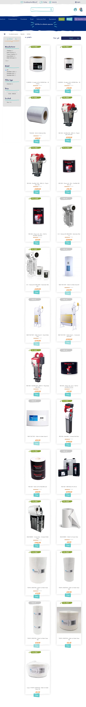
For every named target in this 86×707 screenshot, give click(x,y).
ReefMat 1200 (12, 71)
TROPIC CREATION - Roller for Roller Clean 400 (37, 639)
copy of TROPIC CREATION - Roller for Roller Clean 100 (37, 688)
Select (71, 38)
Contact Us (54, 2)
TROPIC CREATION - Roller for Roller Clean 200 (37, 588)
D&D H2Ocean (11, 58)
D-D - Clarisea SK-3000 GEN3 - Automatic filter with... (37, 285)
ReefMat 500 (11, 75)
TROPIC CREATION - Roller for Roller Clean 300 (69, 588)
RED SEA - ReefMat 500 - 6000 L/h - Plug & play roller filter (69, 133)
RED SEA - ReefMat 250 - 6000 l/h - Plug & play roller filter (37, 386)
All (7, 70)
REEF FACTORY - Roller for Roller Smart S (38, 436)
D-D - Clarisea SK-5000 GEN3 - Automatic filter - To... (69, 234)
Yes (9, 102)
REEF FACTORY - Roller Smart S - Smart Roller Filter (38, 335)
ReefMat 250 (11, 73)
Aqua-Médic (11, 56)
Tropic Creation (12, 54)
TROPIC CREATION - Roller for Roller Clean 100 (69, 639)
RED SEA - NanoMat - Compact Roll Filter (69, 436)
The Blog (45, 2)
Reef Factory (11, 52)
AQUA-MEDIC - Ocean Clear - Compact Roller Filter (38, 537)
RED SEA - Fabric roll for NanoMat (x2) (37, 486)
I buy (36, 91)
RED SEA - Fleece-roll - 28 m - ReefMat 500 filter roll (69, 184)
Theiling (10, 50)
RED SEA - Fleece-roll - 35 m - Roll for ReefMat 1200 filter (38, 234)
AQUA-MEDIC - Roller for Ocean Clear (69, 537)
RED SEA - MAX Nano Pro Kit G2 (69, 486)
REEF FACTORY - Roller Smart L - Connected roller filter (69, 335)
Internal (10, 84)
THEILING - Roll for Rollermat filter (37, 133)
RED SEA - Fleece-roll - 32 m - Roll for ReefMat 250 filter (69, 386)
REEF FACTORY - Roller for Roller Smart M (69, 284)
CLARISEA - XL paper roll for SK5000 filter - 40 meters (69, 83)
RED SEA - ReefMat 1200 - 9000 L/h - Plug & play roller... (37, 184)
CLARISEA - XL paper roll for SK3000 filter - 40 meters (37, 83)
